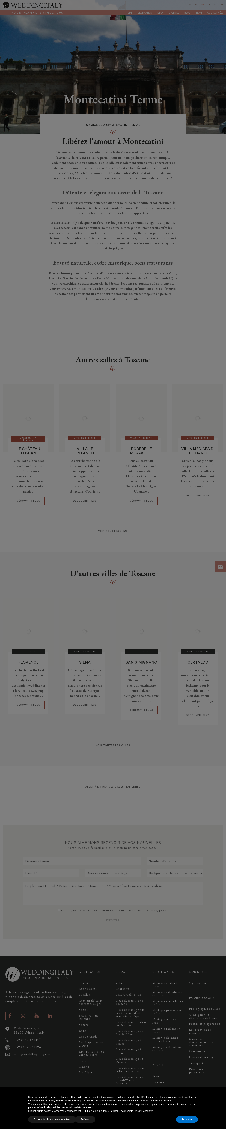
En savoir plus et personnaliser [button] (52, 1119)
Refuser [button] (85, 1119)
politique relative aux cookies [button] (155, 1100)
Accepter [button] (187, 1119)
